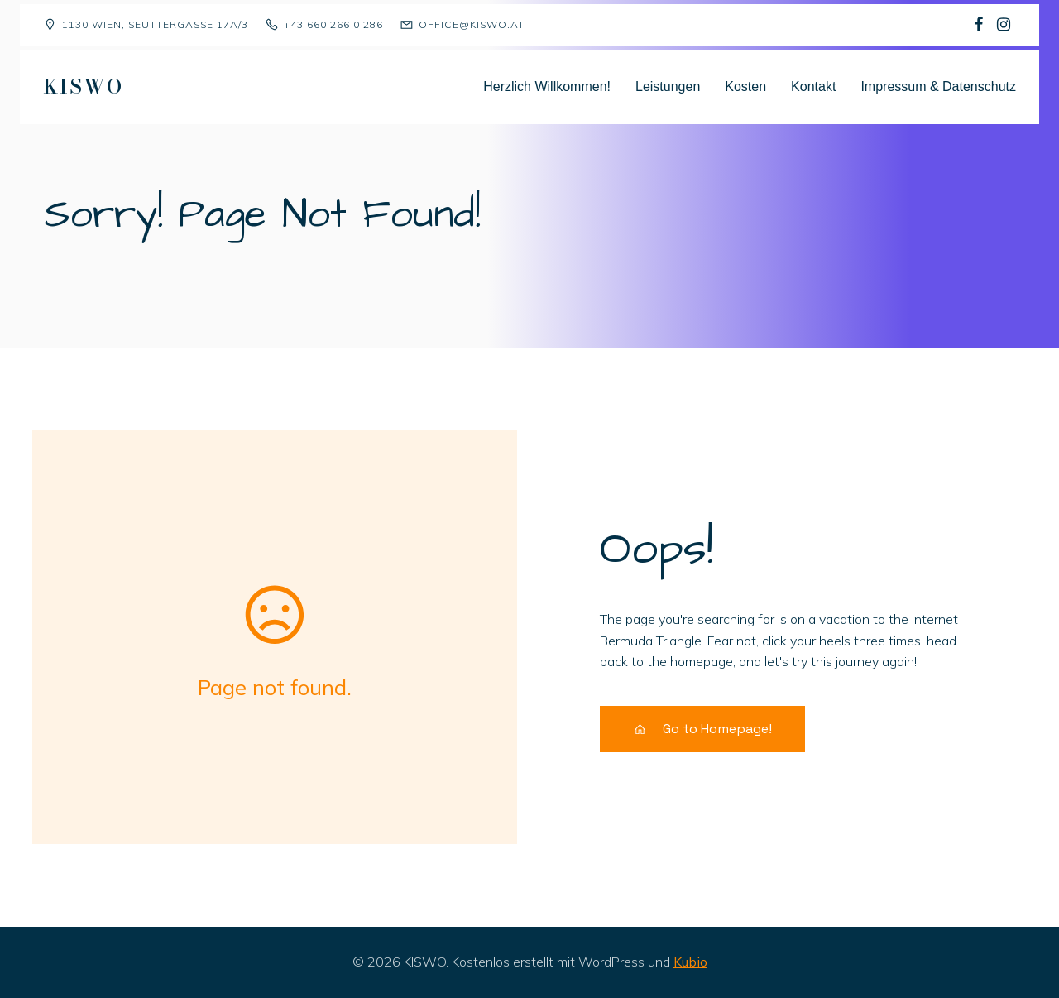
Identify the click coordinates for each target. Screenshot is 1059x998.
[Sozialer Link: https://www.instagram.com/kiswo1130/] (1003, 24)
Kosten (745, 86)
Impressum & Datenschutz (938, 86)
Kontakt (813, 86)
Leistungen (667, 86)
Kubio (690, 961)
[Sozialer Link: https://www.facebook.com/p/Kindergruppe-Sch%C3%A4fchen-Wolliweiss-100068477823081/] (978, 24)
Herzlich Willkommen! (547, 86)
